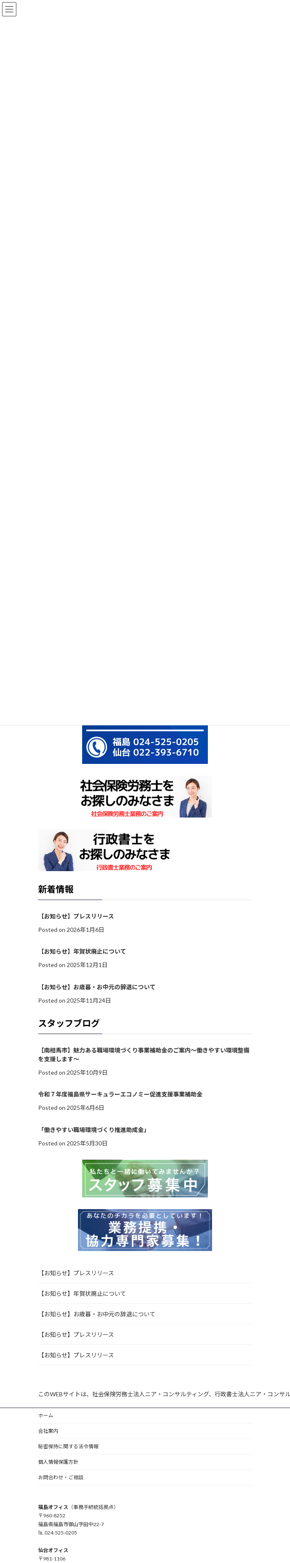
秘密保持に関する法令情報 (68, 1446)
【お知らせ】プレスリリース (76, 916)
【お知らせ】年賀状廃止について (82, 951)
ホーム (45, 1415)
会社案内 (48, 1431)
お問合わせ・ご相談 (60, 1477)
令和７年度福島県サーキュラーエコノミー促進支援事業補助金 (120, 1094)
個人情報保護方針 (58, 1462)
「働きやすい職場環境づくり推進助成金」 (94, 1129)
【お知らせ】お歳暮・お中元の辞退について (96, 986)
